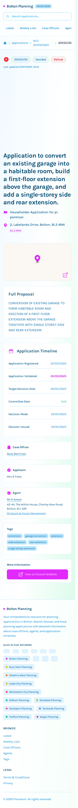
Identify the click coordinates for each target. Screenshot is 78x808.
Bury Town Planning (19, 667)
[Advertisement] (39, 111)
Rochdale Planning (48, 700)
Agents (69, 28)
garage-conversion (36, 536)
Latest (10, 28)
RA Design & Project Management (26, 513)
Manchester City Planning (22, 691)
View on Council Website (37, 574)
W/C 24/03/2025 (41, 43)
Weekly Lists (28, 28)
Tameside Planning (51, 708)
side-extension (16, 542)
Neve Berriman (16, 454)
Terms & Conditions (16, 777)
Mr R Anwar (14, 499)
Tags (6, 759)
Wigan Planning (47, 716)
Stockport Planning (19, 708)
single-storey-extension (21, 548)
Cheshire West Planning (21, 675)
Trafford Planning (17, 716)
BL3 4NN (15, 230)
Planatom (19, 799)
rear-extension (38, 542)
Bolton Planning (20, 6)
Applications (20, 43)
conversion (14, 536)
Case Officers (50, 28)
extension (56, 536)
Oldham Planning (17, 700)
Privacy (8, 783)
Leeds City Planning (19, 683)
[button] (37, 259)
